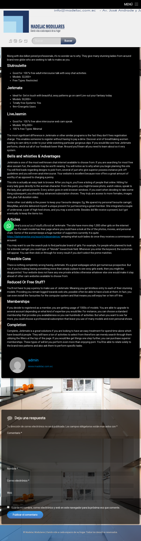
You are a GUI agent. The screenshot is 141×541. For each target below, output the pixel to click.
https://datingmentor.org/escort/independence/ (34, 217)
